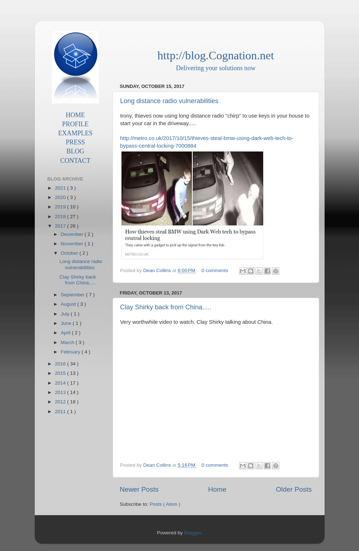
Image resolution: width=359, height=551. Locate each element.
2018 (61, 216)
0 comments (215, 270)
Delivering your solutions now (215, 68)
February (71, 352)
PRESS (75, 142)
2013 (61, 392)
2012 (61, 401)
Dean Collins (157, 270)
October (70, 253)
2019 (61, 206)
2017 (61, 226)
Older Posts (294, 489)
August (69, 304)
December (73, 234)
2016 (61, 363)
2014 (61, 383)
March (68, 342)
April (66, 332)
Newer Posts (139, 489)
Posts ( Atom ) (165, 504)
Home (217, 489)
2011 (61, 411)
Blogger (192, 532)
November (73, 243)
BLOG (75, 151)
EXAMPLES (75, 133)
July (66, 314)
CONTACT (75, 160)
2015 (61, 373)
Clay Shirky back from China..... (166, 307)
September (73, 294)
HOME (75, 115)
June (67, 323)
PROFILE (75, 124)
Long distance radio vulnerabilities (169, 101)
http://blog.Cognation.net (216, 55)
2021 (61, 188)
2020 (61, 197)
